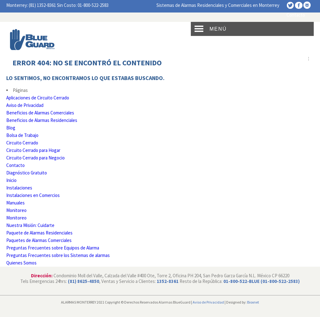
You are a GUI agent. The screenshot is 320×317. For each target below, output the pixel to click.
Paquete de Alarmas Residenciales (39, 233)
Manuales (15, 203)
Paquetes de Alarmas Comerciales (39, 240)
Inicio (11, 180)
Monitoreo (16, 210)
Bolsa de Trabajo (22, 135)
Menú (218, 29)
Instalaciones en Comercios (33, 195)
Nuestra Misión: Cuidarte (30, 225)
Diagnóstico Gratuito (26, 173)
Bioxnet (253, 302)
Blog (10, 128)
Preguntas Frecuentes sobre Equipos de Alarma (52, 248)
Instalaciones (19, 188)
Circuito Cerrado (22, 143)
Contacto (296, 15)
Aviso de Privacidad (24, 105)
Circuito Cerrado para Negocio (35, 158)
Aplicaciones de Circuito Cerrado (37, 98)
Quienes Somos (21, 263)
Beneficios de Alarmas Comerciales (40, 113)
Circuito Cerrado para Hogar (33, 150)
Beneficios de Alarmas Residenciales (41, 120)
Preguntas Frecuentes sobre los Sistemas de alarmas (58, 255)
